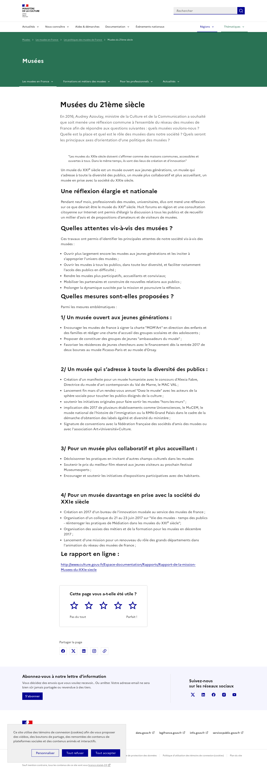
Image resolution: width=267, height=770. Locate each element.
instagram (224, 694)
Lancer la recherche (241, 10)
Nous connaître (55, 27)
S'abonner (32, 696)
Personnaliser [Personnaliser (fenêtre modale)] (45, 753)
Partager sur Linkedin (84, 651)
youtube (234, 694)
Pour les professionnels (134, 81)
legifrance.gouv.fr (170, 733)
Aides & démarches (87, 27)
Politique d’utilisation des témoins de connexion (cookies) (193, 755)
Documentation (115, 27)
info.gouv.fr (197, 733)
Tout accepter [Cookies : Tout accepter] (105, 753)
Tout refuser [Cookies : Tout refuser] (75, 753)
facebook (213, 694)
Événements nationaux (150, 27)
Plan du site (236, 755)
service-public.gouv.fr (226, 733)
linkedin (203, 694)
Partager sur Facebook (63, 651)
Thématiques (232, 27)
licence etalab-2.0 (97, 765)
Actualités (28, 27)
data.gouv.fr (143, 733)
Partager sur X (73, 651)
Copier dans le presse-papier (104, 651)
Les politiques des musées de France (83, 39)
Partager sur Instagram (94, 651)
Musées (26, 39)
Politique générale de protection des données (132, 755)
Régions (205, 27)
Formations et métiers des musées (84, 81)
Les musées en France (47, 39)
